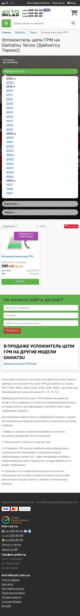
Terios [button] (10, 212)
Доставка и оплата (38, 3)
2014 (9, 108)
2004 (10, 155)
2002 (10, 146)
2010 (9, 90)
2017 (9, 121)
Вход (72, 3)
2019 (9, 129)
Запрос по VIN (9, 549)
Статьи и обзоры (11, 601)
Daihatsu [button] (12, 204)
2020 (10, 82)
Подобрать (12, 330)
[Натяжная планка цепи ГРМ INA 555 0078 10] (20, 242)
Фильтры (71, 226)
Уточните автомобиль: (10, 61)
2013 (9, 103)
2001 (9, 142)
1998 (9, 189)
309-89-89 (33, 16)
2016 (9, 116)
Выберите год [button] (16, 71)
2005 (10, 159)
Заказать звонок (11, 544)
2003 (10, 150)
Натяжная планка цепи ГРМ (17, 256)
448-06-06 (33, 10)
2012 (9, 99)
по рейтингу (10, 226)
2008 (10, 172)
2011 (9, 95)
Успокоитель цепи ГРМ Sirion (20, 363)
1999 (9, 193)
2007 (10, 168)
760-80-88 (33, 13)
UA (5, 3)
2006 (10, 163)
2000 (10, 137)
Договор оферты (11, 597)
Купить (20, 281)
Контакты (58, 3)
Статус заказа (10, 579)
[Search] (73, 23)
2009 (10, 176)
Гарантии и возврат (13, 593)
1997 (9, 184)
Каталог (6, 606)
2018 (9, 125)
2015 (9, 112)
